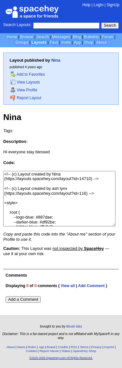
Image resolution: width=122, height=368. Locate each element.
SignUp (113, 5)
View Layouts (25, 82)
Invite (66, 42)
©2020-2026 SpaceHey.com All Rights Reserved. (61, 358)
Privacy (96, 347)
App (77, 42)
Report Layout (25, 98)
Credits (63, 347)
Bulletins (91, 37)
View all (68, 286)
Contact (31, 351)
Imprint (109, 347)
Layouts (39, 42)
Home (12, 37)
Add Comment (91, 286)
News (21, 347)
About (101, 42)
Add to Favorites (27, 74)
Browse (26, 37)
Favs (54, 42)
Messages (61, 37)
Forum (107, 37)
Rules (32, 347)
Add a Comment (23, 299)
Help (86, 5)
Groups (22, 42)
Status (66, 351)
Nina (56, 60)
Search (110, 25)
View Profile (23, 90)
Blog (77, 37)
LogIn (98, 5)
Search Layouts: (17, 25)
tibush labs (74, 326)
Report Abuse (49, 351)
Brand (51, 347)
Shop (88, 42)
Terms (84, 347)
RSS (74, 347)
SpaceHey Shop (84, 351)
